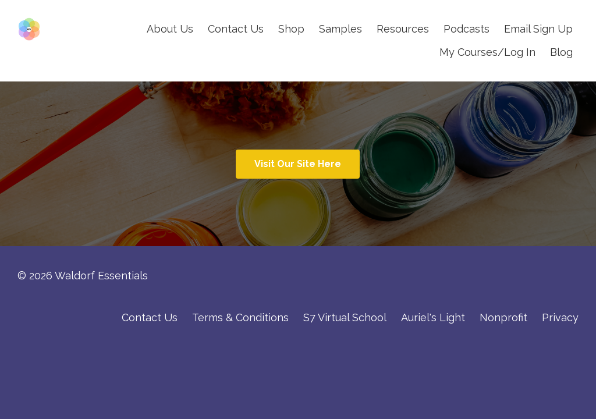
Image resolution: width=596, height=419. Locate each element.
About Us (170, 29)
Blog (561, 52)
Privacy (560, 317)
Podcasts (466, 29)
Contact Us (236, 29)
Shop (291, 29)
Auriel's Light (433, 317)
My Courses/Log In (487, 52)
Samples (340, 29)
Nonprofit (503, 317)
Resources (403, 29)
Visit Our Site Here (297, 163)
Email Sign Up (538, 29)
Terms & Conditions (240, 317)
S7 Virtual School (344, 317)
